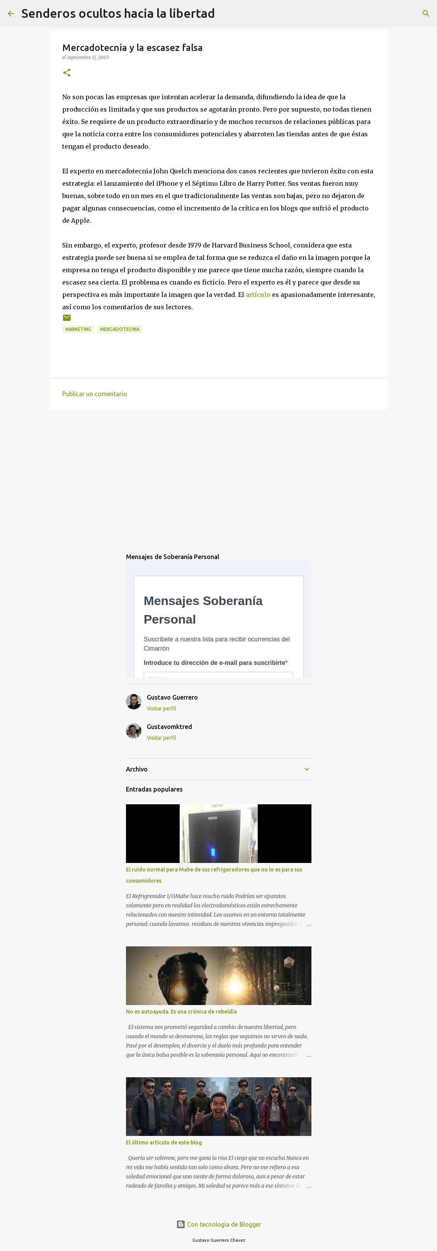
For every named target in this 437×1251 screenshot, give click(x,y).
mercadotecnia (119, 329)
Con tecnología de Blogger (218, 1224)
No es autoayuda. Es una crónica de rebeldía (181, 1012)
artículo (258, 294)
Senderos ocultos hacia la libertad (118, 13)
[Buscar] (225, 13)
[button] (66, 73)
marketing (78, 329)
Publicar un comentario (94, 393)
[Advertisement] (219, 475)
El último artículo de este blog (164, 1142)
